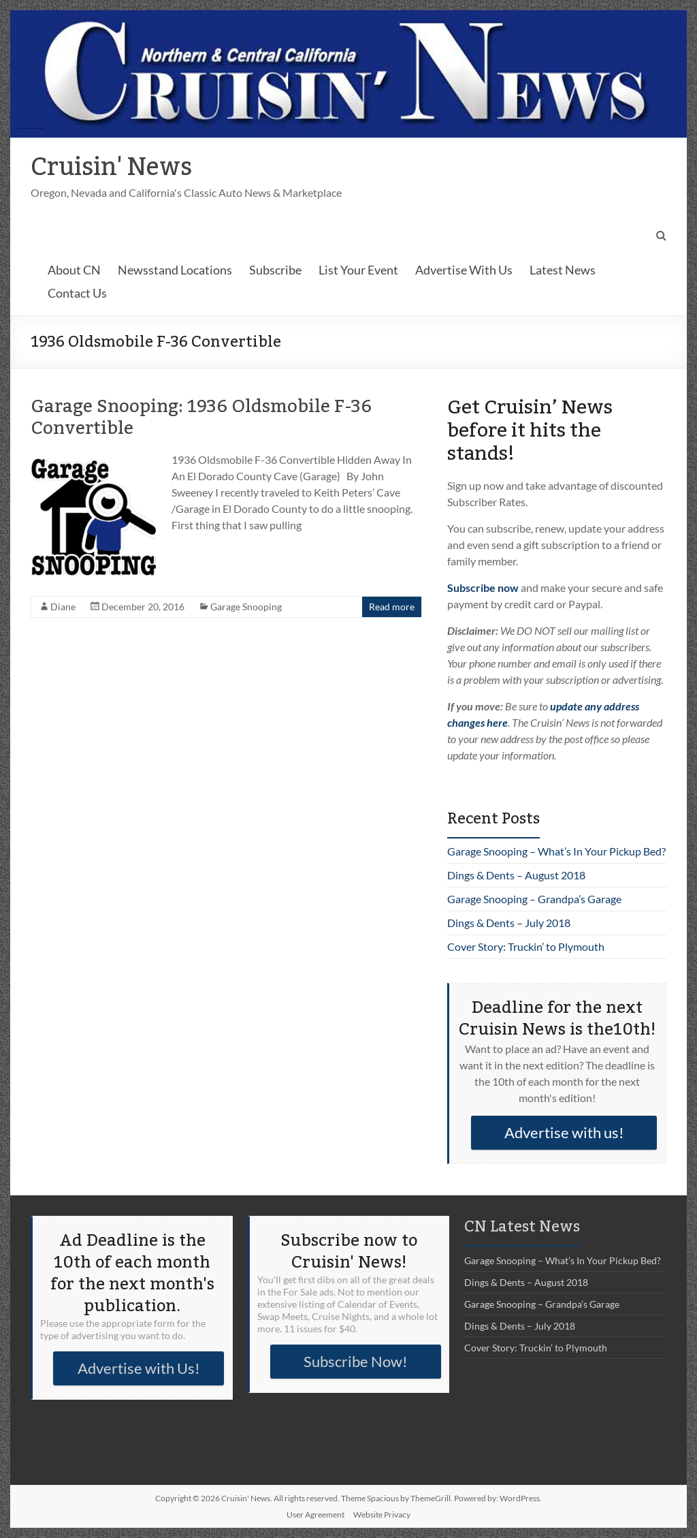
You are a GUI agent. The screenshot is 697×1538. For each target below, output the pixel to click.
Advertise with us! (564, 1132)
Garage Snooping (246, 606)
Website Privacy (381, 1514)
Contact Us (77, 292)
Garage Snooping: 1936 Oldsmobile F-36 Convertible (201, 417)
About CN (74, 269)
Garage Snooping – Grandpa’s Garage (534, 898)
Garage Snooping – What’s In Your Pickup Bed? (556, 851)
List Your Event (358, 269)
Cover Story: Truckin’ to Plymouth (525, 946)
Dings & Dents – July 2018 (508, 922)
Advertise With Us (464, 269)
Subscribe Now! (356, 1361)
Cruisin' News (111, 167)
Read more (392, 606)
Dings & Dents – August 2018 (516, 874)
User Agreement (315, 1514)
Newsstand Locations (175, 269)
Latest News (563, 269)
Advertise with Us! (139, 1368)
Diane (63, 606)
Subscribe (275, 269)
